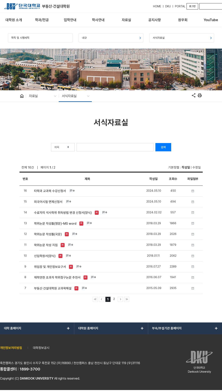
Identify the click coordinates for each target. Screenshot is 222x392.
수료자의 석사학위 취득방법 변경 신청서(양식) (63, 213)
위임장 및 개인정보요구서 (50, 267)
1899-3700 (30, 369)
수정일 (196, 167)
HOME (157, 6)
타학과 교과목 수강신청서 (50, 191)
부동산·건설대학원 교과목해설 (53, 288)
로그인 (192, 6)
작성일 (186, 167)
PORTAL (180, 6)
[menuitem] (13, 20)
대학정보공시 (41, 348)
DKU (168, 6)
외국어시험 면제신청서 (48, 202)
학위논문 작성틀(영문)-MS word (55, 223)
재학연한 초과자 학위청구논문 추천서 (57, 277)
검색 (163, 147)
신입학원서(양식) (45, 256)
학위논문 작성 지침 (46, 245)
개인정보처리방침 (11, 348)
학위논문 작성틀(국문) (48, 234)
